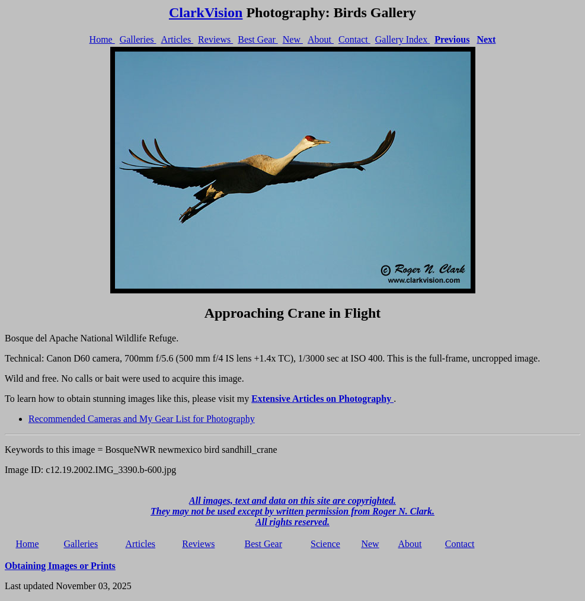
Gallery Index (402, 39)
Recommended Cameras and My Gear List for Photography (141, 419)
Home (102, 39)
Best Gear (258, 39)
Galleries (138, 39)
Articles (177, 39)
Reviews (215, 39)
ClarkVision (205, 12)
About (321, 39)
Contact (354, 39)
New (293, 39)
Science (325, 544)
